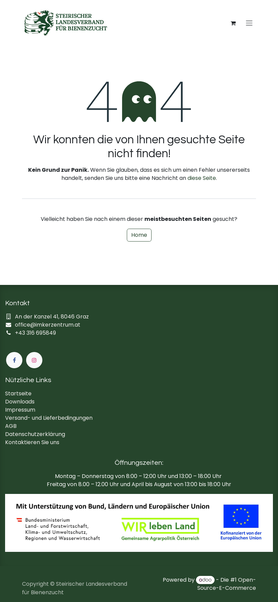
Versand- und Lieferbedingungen (49, 418)
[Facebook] (14, 360)
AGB (11, 426)
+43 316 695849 (35, 333)
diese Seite (201, 178)
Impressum (20, 410)
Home (139, 235)
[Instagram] (34, 360)
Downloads (20, 402)
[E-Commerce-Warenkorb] (233, 23)
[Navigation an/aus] (249, 23)
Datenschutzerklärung (35, 434)
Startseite (18, 393)
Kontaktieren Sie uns (32, 442)
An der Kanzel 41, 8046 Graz (52, 316)
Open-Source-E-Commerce (226, 584)
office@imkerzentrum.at (47, 325)
